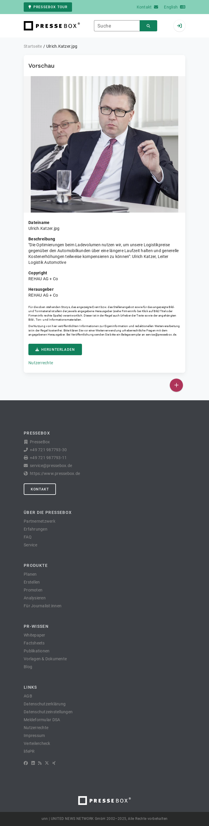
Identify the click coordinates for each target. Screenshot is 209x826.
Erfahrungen (35, 529)
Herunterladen (55, 350)
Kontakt (40, 489)
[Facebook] (26, 763)
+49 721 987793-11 (48, 457)
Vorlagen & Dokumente (45, 658)
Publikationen (36, 651)
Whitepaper (34, 635)
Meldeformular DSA (42, 719)
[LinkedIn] (33, 763)
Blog (28, 666)
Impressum (34, 735)
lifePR (29, 751)
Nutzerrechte (40, 362)
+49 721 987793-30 (48, 449)
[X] (47, 763)
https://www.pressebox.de (55, 473)
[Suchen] (148, 26)
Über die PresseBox (48, 512)
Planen (30, 574)
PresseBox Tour (47, 7)
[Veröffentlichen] (176, 385)
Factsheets (34, 643)
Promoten (33, 590)
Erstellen (32, 582)
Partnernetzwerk (39, 521)
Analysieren (35, 598)
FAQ (28, 537)
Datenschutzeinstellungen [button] (48, 711)
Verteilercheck (37, 743)
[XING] (54, 763)
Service (30, 545)
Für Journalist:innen (42, 605)
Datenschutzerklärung (45, 704)
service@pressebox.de (161, 334)
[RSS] (40, 763)
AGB (28, 696)
